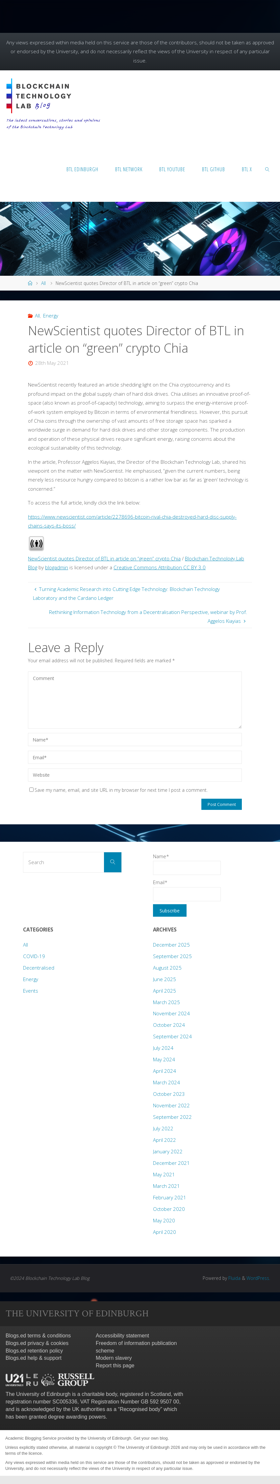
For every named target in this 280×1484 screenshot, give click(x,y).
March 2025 (166, 1002)
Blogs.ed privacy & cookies (37, 1343)
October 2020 (169, 1209)
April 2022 (164, 1140)
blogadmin (56, 567)
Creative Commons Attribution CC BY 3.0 (160, 567)
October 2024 (169, 1025)
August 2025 (167, 967)
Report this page (115, 1365)
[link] (267, 169)
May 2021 (164, 1174)
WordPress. (258, 1278)
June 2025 (164, 979)
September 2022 (172, 1117)
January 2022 (168, 1151)
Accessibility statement (122, 1335)
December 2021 (171, 1163)
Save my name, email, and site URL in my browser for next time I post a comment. (118, 790)
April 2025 (164, 990)
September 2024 (172, 1036)
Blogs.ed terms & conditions (38, 1335)
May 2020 (164, 1220)
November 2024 (171, 1013)
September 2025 (172, 956)
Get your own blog (151, 1438)
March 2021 (166, 1186)
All (43, 283)
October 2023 (169, 1094)
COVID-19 (34, 956)
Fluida (234, 1278)
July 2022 (163, 1128)
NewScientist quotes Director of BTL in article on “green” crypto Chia (104, 558)
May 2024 (164, 1059)
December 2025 (171, 944)
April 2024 (164, 1071)
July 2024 (163, 1048)
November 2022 (171, 1105)
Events (30, 990)
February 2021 (169, 1197)
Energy (50, 315)
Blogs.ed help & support (34, 1358)
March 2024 (166, 1082)
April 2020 (164, 1232)
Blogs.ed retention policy (34, 1351)
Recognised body (140, 1409)
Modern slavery (114, 1358)
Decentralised (38, 967)
